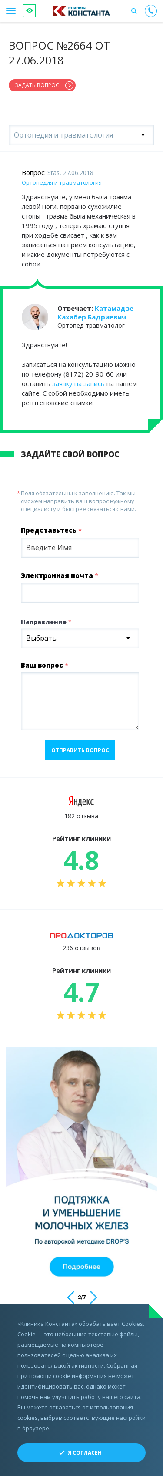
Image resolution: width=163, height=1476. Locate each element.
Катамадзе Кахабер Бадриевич (95, 312)
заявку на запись (78, 383)
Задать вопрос (37, 85)
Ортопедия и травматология (62, 182)
